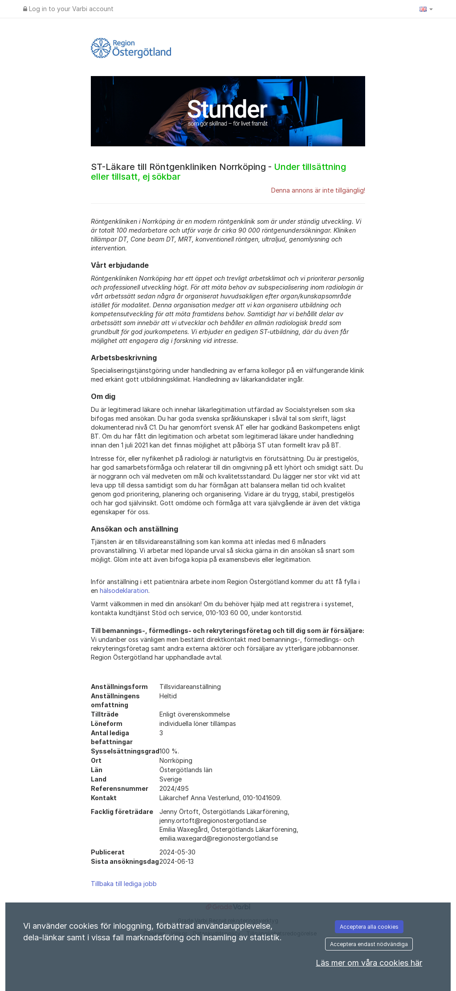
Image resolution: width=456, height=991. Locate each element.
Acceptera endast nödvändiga (369, 944)
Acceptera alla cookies (369, 926)
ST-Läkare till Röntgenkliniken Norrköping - (218, 171)
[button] (426, 9)
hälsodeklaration (124, 590)
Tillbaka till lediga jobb (124, 883)
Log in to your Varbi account (68, 8)
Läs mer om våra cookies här (369, 962)
